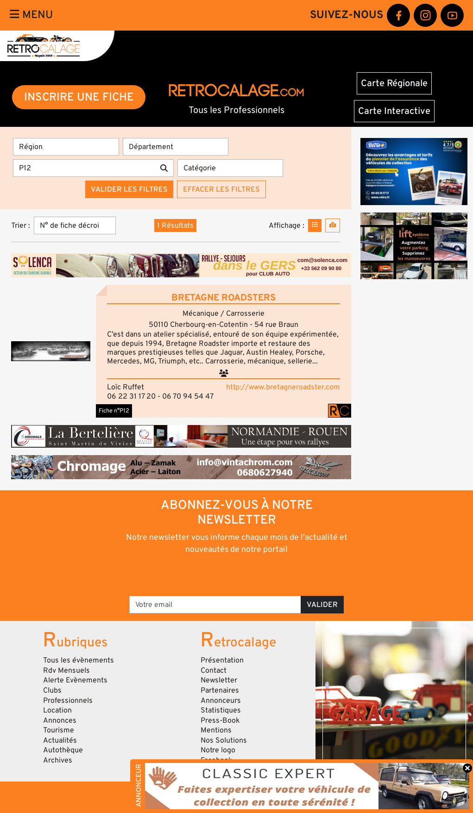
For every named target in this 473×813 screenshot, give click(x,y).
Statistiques (221, 710)
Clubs (52, 690)
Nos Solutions (224, 740)
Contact (214, 670)
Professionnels (68, 700)
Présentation (222, 660)
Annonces (59, 720)
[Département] (176, 147)
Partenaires (220, 690)
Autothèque (63, 750)
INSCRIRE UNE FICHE (79, 97)
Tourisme (58, 730)
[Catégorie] (230, 168)
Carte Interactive (394, 111)
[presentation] (223, 574)
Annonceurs (221, 700)
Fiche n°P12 (114, 410)
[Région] (66, 147)
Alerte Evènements (75, 680)
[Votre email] (215, 604)
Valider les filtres (129, 189)
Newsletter (219, 680)
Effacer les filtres (221, 189)
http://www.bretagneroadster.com (283, 387)
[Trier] (75, 225)
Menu (31, 14)
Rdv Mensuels (66, 670)
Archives (57, 760)
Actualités (60, 740)
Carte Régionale (394, 83)
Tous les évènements (78, 660)
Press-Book (220, 720)
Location (57, 710)
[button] (50, 351)
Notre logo (218, 750)
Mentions (216, 730)
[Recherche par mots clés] (84, 168)
